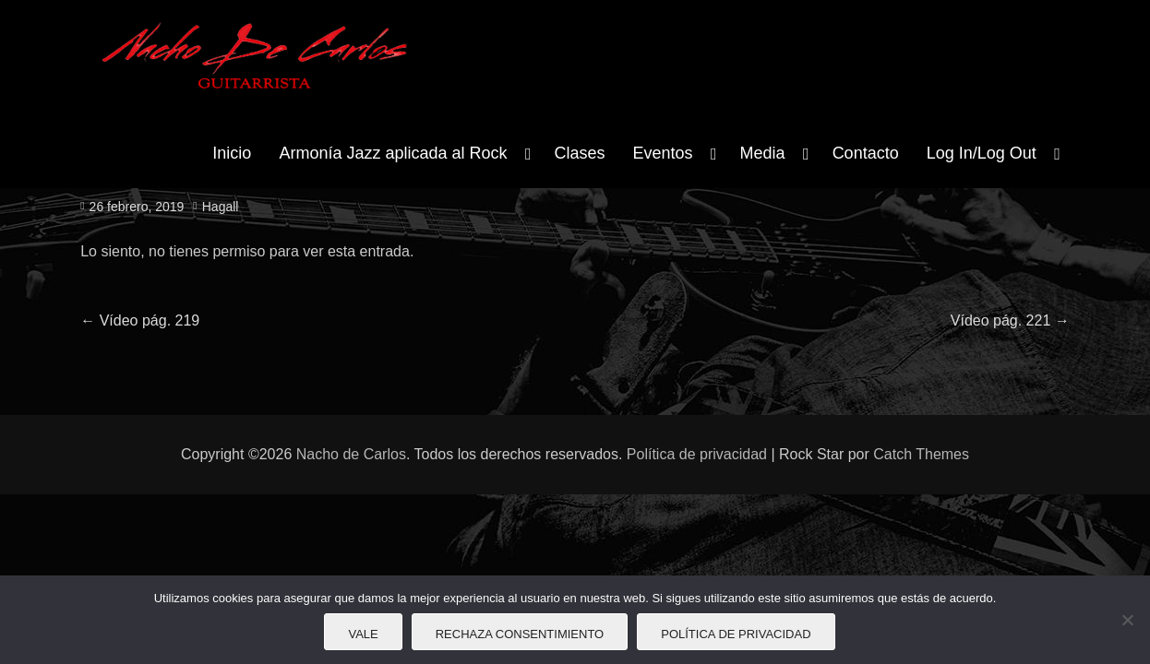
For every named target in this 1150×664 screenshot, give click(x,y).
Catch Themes (921, 454)
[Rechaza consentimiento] (1127, 620)
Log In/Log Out (981, 153)
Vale (362, 634)
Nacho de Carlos (351, 454)
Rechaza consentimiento (520, 634)
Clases (580, 153)
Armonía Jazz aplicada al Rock (393, 153)
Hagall (220, 206)
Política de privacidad (697, 454)
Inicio (231, 153)
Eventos (663, 153)
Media (762, 153)
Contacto (866, 153)
